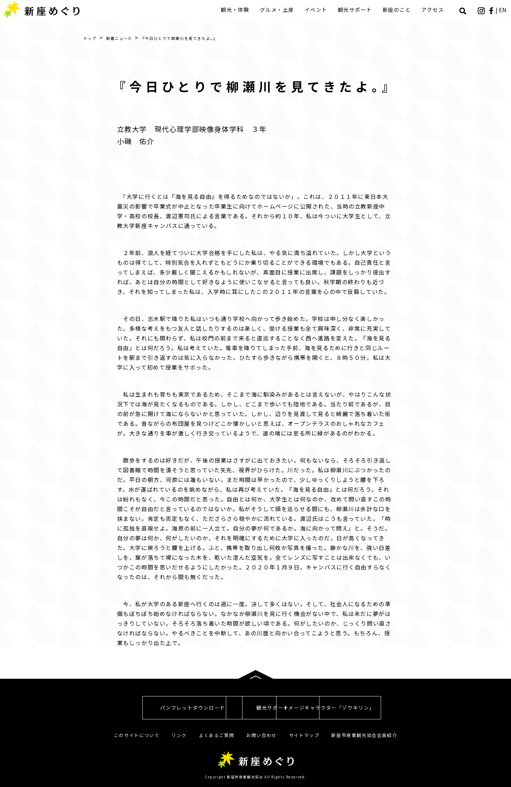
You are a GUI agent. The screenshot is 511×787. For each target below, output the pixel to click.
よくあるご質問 (216, 735)
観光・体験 (235, 9)
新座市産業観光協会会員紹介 (364, 735)
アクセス (433, 9)
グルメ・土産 (278, 9)
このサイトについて (136, 735)
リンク (179, 735)
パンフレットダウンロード (134, 707)
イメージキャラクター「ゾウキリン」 (376, 707)
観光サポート (355, 9)
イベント (316, 9)
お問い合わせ (261, 735)
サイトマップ (304, 735)
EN (503, 10)
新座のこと (397, 9)
